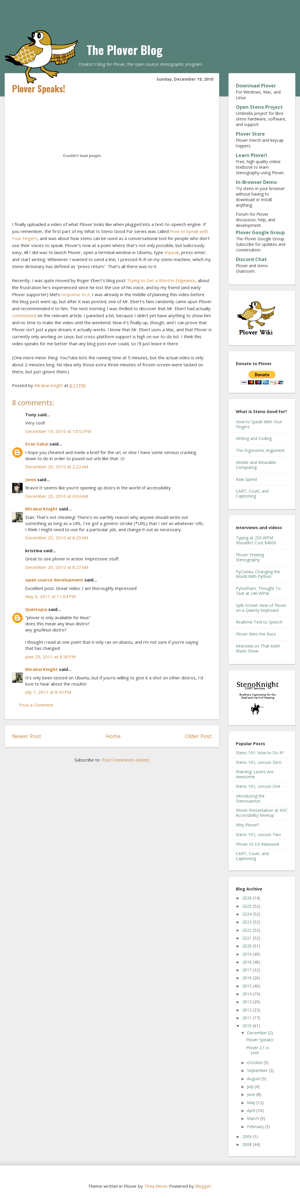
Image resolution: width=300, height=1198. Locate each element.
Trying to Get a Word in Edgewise (161, 280)
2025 (247, 906)
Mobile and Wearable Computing (256, 465)
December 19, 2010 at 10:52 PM (58, 431)
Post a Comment (36, 705)
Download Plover (256, 85)
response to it (75, 294)
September (258, 1070)
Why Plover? (247, 825)
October (255, 1062)
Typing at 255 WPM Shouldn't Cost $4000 (256, 540)
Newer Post (26, 736)
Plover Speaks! (260, 1039)
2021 (247, 938)
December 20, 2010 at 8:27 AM (56, 567)
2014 (247, 994)
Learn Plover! (251, 155)
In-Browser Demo (256, 182)
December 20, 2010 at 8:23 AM (56, 538)
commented (24, 315)
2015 (247, 986)
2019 (247, 954)
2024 (247, 914)
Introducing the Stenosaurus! (250, 798)
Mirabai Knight (41, 509)
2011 (247, 1018)
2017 (247, 970)
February (256, 1126)
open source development (54, 580)
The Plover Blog (125, 49)
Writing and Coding (254, 438)
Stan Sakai (36, 444)
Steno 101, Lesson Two (258, 834)
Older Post (198, 736)
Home (113, 736)
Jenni (30, 479)
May (251, 1102)
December (257, 1032)
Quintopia (36, 609)
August (254, 1078)
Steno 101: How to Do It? (260, 752)
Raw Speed (246, 479)
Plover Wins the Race (256, 634)
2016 (247, 978)
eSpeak (171, 252)
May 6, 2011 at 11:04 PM (50, 596)
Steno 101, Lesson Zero (259, 762)
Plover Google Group (260, 232)
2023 (247, 922)
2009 (247, 1136)
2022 (247, 930)
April (251, 1110)
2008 (247, 1144)
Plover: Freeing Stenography (250, 557)
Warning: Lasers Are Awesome (255, 774)
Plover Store (250, 134)
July (251, 1086)
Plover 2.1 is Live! (257, 1050)
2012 (247, 1010)
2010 (247, 1025)
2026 (247, 898)
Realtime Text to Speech (259, 622)
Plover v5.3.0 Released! (257, 844)
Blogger (203, 1186)
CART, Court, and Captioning (252, 493)
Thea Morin (155, 1186)
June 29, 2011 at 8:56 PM (50, 657)
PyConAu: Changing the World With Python (258, 574)
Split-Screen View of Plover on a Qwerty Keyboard (261, 608)
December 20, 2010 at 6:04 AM (56, 496)
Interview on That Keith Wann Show (258, 648)
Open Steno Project (259, 107)
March (253, 1118)
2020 (247, 946)
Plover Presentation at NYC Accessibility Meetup (262, 812)
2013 (247, 1001)
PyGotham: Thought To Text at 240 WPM (258, 591)
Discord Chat (251, 259)
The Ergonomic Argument (260, 450)
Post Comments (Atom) (125, 760)
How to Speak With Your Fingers (259, 424)
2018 (247, 962)
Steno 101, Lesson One (258, 786)
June (251, 1094)
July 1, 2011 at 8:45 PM (48, 692)
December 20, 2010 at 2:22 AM (56, 466)
